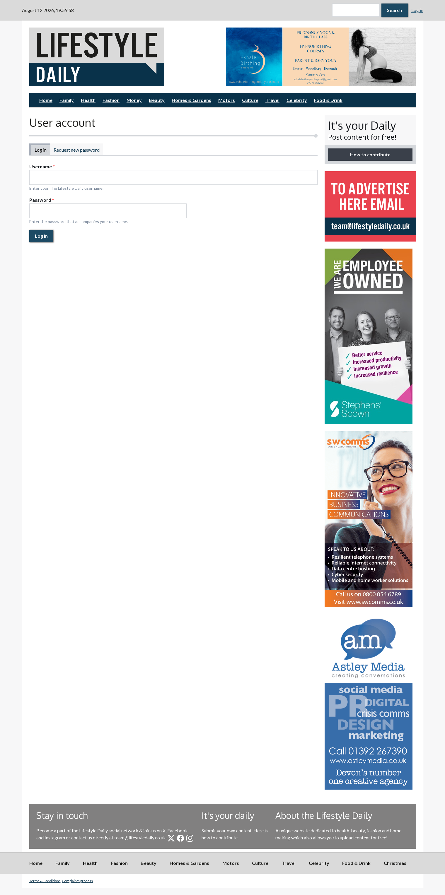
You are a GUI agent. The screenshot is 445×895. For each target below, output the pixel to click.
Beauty (157, 100)
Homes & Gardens (191, 100)
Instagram (55, 837)
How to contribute (370, 154)
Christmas (395, 863)
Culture (250, 100)
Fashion (111, 100)
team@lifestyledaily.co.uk (140, 837)
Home (45, 100)
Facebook (177, 830)
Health (88, 100)
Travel (272, 100)
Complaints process (77, 881)
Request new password (77, 150)
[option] (321, 57)
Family (66, 100)
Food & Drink (328, 100)
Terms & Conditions (45, 881)
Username (42, 166)
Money (134, 100)
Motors (226, 100)
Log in (417, 10)
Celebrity (297, 100)
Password (41, 200)
